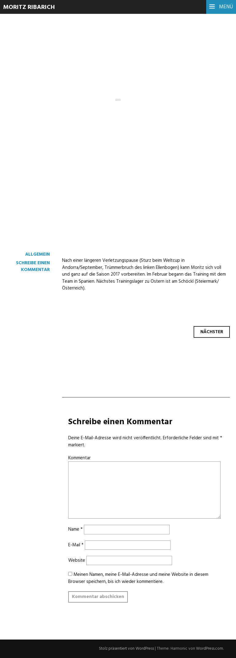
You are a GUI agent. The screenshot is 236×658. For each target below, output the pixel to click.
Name (75, 529)
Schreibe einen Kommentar (33, 266)
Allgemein (37, 254)
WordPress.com (209, 648)
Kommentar (79, 458)
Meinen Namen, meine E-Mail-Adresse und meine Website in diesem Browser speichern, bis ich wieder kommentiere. (138, 578)
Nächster (211, 332)
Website (76, 560)
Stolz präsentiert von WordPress (126, 648)
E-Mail (76, 545)
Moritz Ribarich (29, 7)
